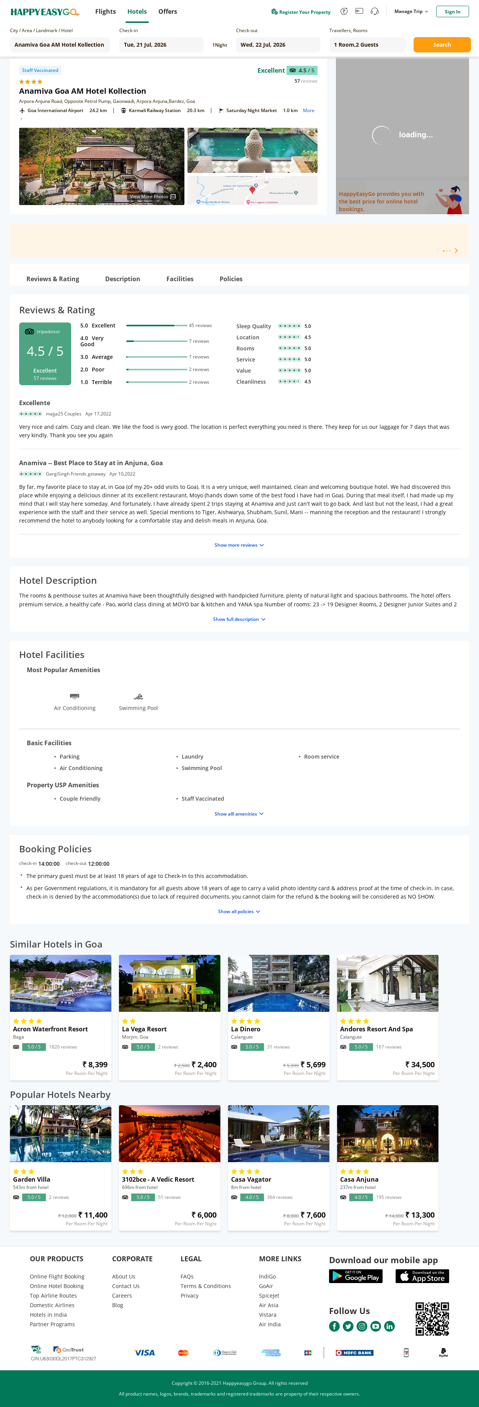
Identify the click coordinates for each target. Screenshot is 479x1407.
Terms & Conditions (206, 1286)
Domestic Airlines (52, 1305)
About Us (123, 1276)
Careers (122, 1295)
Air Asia (269, 1305)
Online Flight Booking (57, 1276)
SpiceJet (269, 1295)
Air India (270, 1324)
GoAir (266, 1286)
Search (442, 44)
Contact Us (126, 1286)
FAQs (187, 1276)
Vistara (268, 1314)
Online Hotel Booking (57, 1286)
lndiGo (267, 1276)
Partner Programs (52, 1324)
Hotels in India (48, 1314)
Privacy (190, 1295)
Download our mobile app (383, 1259)
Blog (117, 1305)
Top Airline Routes (53, 1295)
